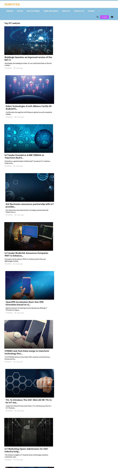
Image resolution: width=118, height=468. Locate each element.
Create (104, 19)
